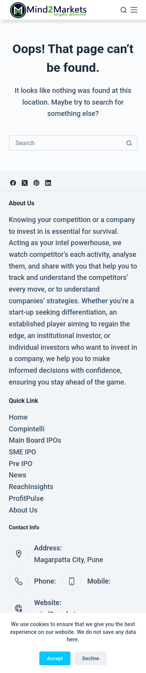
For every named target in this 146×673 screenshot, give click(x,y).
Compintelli (27, 429)
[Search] (124, 10)
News (17, 475)
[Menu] (133, 9)
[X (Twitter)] (25, 183)
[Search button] (129, 143)
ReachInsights (31, 486)
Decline (90, 658)
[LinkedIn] (48, 183)
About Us (23, 510)
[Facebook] (13, 183)
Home (18, 417)
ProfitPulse (26, 498)
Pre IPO (21, 463)
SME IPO (22, 452)
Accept (55, 658)
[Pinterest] (36, 183)
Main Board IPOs (35, 440)
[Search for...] (65, 143)
